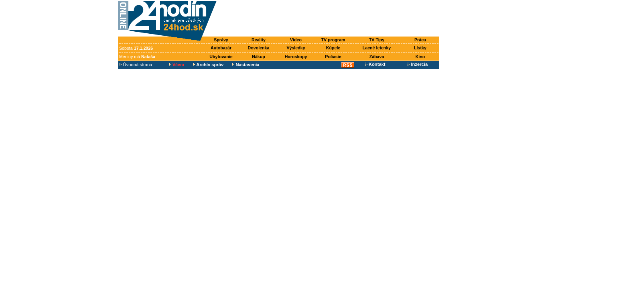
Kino (420, 56)
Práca (420, 39)
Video (296, 39)
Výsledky (295, 47)
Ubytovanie (220, 56)
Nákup (258, 56)
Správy (221, 39)
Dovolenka (259, 47)
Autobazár (221, 47)
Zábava (376, 56)
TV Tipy (376, 39)
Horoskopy (296, 56)
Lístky (420, 47)
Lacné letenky (377, 47)
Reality (259, 39)
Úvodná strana (136, 64)
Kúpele (333, 47)
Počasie (333, 56)
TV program (333, 39)
